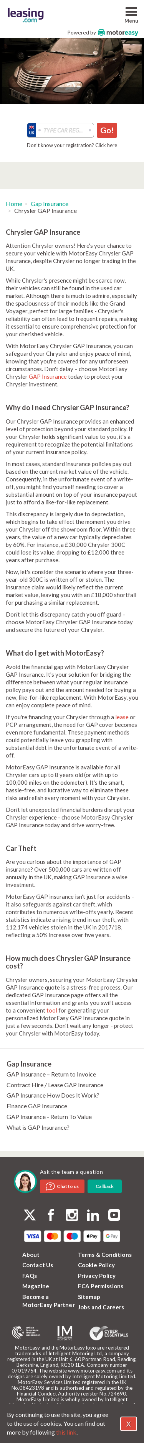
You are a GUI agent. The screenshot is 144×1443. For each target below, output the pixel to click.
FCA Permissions (101, 1286)
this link (66, 1432)
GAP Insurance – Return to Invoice (51, 1074)
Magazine (36, 1286)
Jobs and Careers (101, 1307)
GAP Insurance (48, 376)
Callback (105, 1186)
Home (14, 203)
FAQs (29, 1275)
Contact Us (37, 1264)
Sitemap (89, 1296)
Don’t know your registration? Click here (72, 145)
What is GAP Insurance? (38, 1127)
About (31, 1254)
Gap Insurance (49, 203)
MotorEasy (118, 32)
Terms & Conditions (105, 1254)
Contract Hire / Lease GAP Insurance (55, 1084)
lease (122, 716)
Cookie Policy (96, 1264)
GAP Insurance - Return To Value (49, 1116)
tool (51, 1010)
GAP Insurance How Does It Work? (53, 1095)
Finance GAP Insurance (37, 1105)
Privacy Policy (97, 1275)
